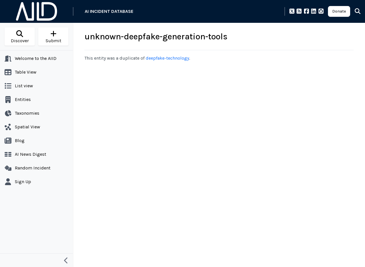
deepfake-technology (167, 58)
